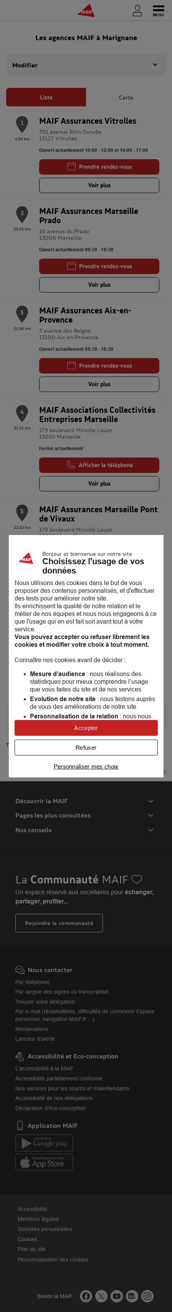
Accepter (86, 728)
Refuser (86, 747)
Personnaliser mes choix (86, 766)
